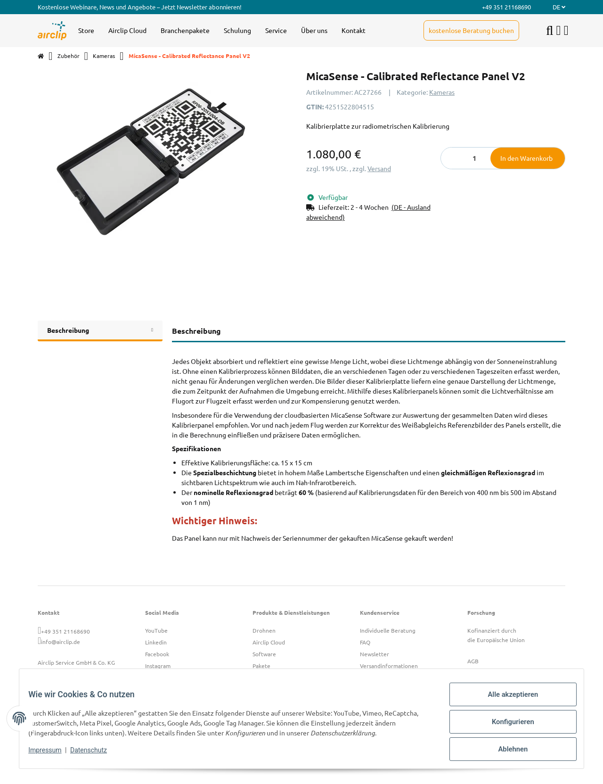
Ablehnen (507, 750)
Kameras (442, 92)
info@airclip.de (60, 641)
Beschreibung (100, 330)
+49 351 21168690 (65, 631)
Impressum (50, 755)
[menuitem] (86, 30)
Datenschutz (94, 755)
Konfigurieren (507, 726)
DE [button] (559, 7)
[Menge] (466, 158)
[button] (558, 30)
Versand (379, 168)
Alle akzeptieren (506, 701)
